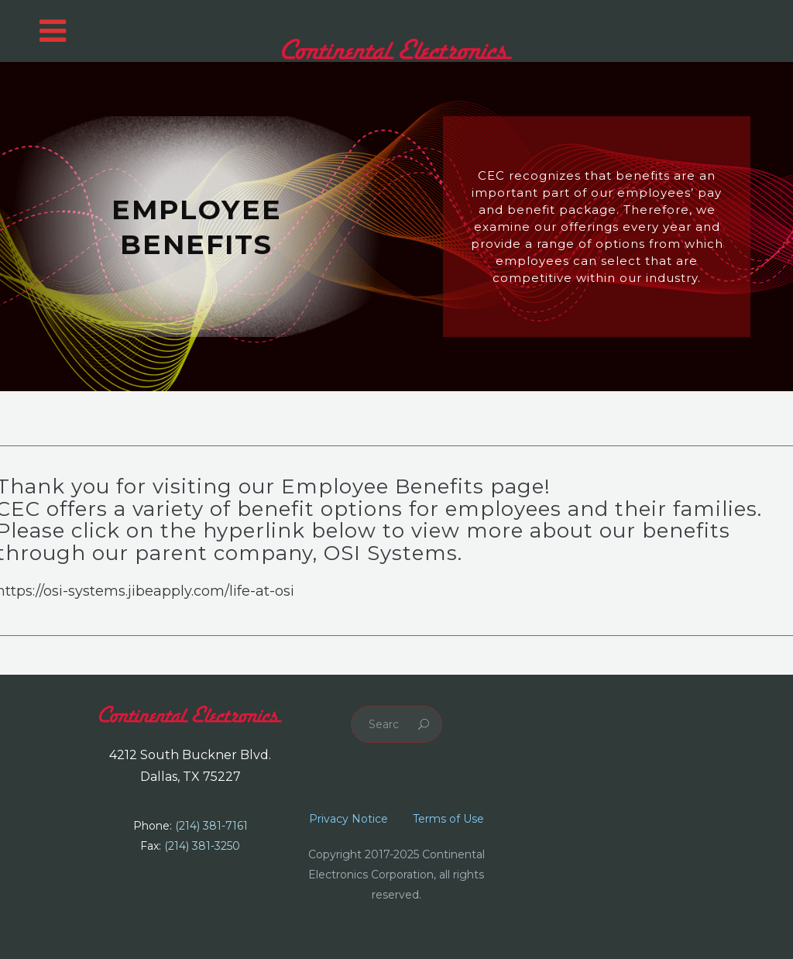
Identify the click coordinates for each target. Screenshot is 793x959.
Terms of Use (448, 819)
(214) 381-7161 (211, 826)
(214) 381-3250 (202, 846)
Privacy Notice (348, 819)
